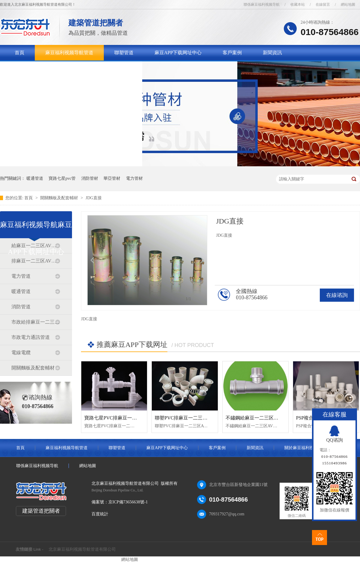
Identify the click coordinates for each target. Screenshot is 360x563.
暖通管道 (34, 178)
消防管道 (21, 306)
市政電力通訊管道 (30, 337)
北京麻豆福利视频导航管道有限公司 (82, 549)
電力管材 (134, 178)
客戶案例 (232, 52)
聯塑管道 (124, 52)
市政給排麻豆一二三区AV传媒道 (35, 321)
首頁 (19, 52)
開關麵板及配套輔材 (59, 198)
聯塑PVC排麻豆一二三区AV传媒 (189, 417)
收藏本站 (297, 4)
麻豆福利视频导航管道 (69, 52)
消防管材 (89, 178)
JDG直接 (94, 198)
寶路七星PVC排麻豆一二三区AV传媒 (123, 417)
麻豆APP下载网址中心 (178, 52)
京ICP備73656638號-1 (128, 502)
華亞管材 (112, 178)
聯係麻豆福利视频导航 (262, 4)
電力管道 (21, 276)
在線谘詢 (337, 295)
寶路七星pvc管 (62, 178)
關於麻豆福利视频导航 (39, 68)
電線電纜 (21, 352)
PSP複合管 (307, 417)
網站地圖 (348, 4)
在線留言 (323, 4)
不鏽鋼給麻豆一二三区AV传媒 (258, 417)
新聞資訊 (272, 52)
